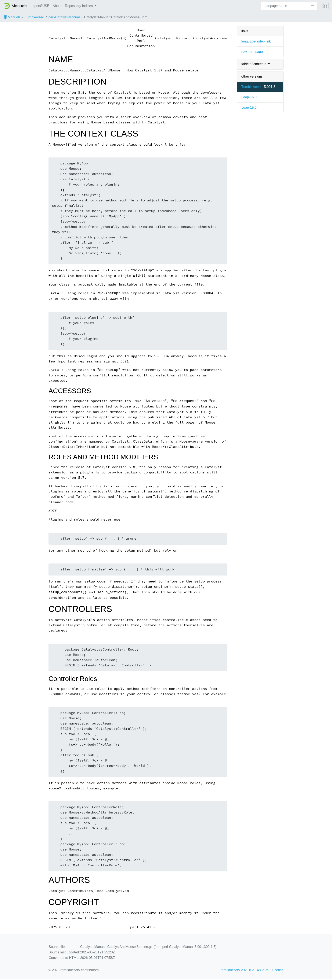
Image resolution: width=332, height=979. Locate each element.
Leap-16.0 (249, 97)
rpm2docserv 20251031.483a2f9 (244, 970)
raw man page (252, 51)
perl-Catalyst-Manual (64, 17)
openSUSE (41, 6)
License (278, 970)
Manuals (12, 17)
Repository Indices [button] (79, 6)
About (57, 6)
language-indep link (256, 41)
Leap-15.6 (249, 107)
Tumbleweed (34, 17)
